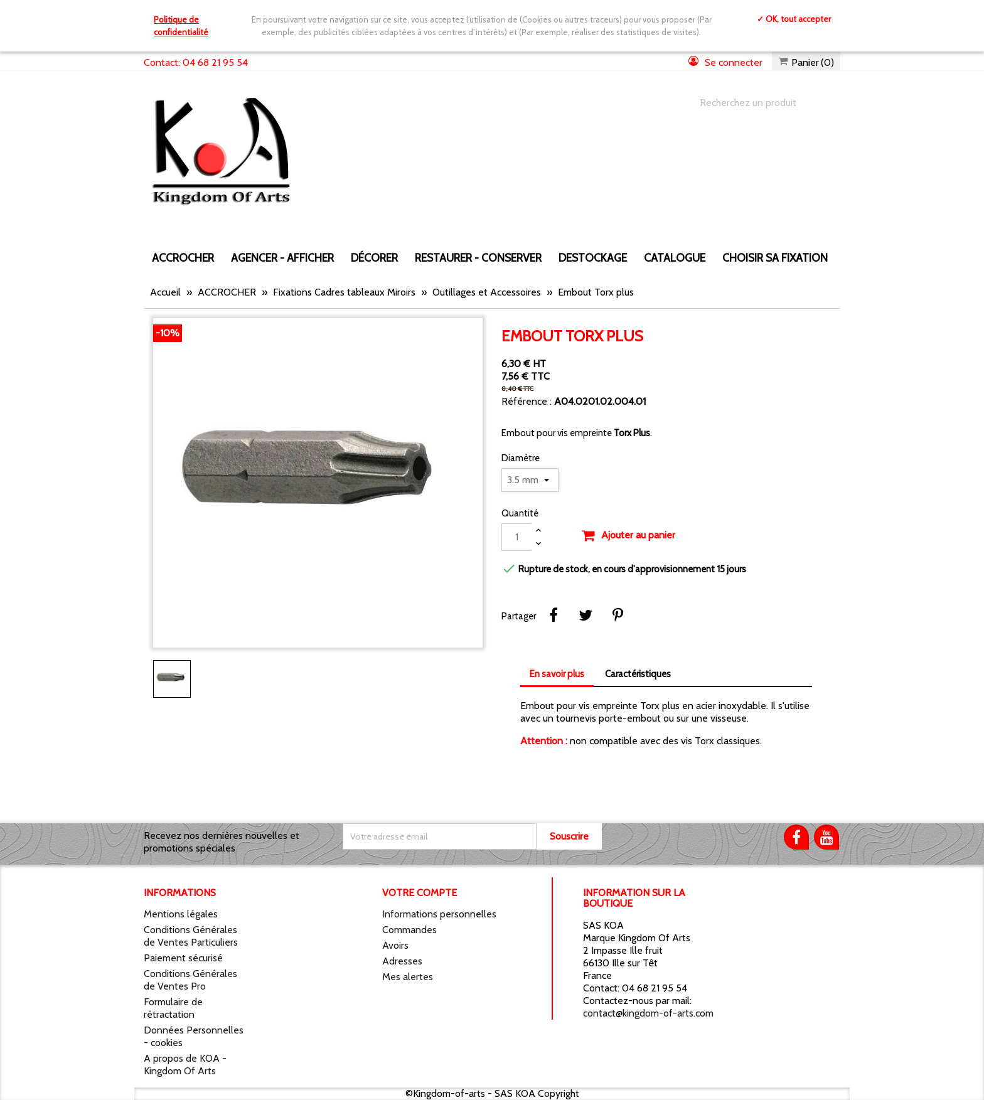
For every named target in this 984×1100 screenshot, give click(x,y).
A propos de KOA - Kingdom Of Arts (185, 1064)
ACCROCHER (183, 257)
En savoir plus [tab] (557, 674)
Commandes (409, 930)
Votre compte (419, 893)
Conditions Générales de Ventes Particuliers (191, 936)
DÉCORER (374, 257)
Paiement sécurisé (183, 958)
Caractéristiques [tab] (638, 674)
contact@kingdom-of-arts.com (648, 1013)
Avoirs (395, 945)
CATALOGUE (674, 257)
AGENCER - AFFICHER (282, 257)
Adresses (402, 961)
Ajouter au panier (628, 536)
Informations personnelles (439, 914)
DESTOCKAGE (593, 257)
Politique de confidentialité (181, 25)
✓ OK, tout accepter (794, 19)
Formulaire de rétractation (173, 1008)
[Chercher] (757, 102)
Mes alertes (407, 977)
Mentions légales (181, 914)
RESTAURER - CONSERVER (478, 257)
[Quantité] (516, 537)
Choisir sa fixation (775, 257)
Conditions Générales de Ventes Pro (190, 980)
